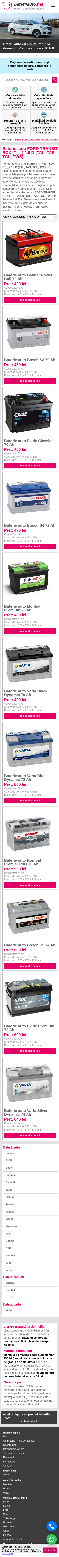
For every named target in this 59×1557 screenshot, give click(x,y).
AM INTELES (50, 1550)
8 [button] (46, 55)
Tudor (9, 1263)
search (54, 80)
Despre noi (9, 1444)
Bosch (9, 1167)
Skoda (7, 1514)
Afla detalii (7, 1553)
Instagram (9, 1461)
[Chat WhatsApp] (51, 1539)
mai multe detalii (30, 300)
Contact (7, 1465)
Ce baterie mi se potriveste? (19, 1440)
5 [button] (32, 55)
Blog (5, 1436)
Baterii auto (11, 1147)
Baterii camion (13, 1276)
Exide (9, 1189)
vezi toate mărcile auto (16, 1539)
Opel (6, 1530)
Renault (7, 1522)
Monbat (10, 1211)
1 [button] (13, 55)
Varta (9, 1270)
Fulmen (10, 1204)
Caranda (11, 1175)
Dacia (6, 1505)
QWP (8, 1248)
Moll (8, 1233)
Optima (10, 1241)
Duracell (10, 1182)
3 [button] (22, 55)
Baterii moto (12, 1304)
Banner (10, 1153)
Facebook (8, 1457)
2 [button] (17, 55)
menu (53, 5)
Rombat (10, 1255)
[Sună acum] (51, 1526)
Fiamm (10, 1197)
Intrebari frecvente (13, 1449)
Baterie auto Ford (50, 139)
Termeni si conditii (13, 1453)
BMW (9, 1160)
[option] (29, 33)
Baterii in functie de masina (27, 139)
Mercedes (11, 1226)
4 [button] (27, 55)
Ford (5, 1509)
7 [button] (41, 55)
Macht (9, 1219)
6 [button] (36, 55)
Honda (7, 1534)
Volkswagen (10, 1518)
